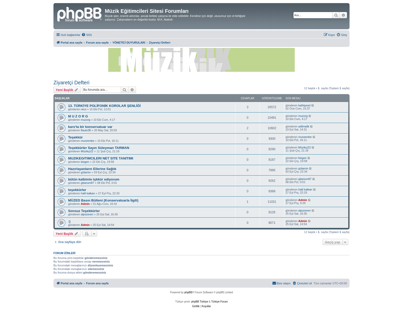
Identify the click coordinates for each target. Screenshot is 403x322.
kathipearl (304, 105)
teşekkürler (77, 190)
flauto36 (86, 130)
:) (69, 221)
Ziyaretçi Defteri (71, 82)
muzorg (85, 119)
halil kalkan (88, 193)
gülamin (86, 172)
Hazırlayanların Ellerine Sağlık (92, 169)
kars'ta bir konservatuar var (90, 127)
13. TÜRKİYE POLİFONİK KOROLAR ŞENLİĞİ (104, 106)
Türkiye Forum (219, 301)
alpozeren (87, 214)
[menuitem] (86, 35)
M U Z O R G (78, 116)
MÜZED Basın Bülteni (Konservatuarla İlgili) (103, 200)
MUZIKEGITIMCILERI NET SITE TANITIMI (100, 158)
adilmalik (303, 126)
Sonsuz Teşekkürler (84, 211)
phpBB (188, 292)
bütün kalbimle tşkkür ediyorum (93, 179)
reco (83, 109)
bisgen (85, 161)
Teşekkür (75, 137)
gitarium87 (87, 182)
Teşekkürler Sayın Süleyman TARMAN (98, 148)
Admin (85, 203)
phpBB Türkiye (199, 301)
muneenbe (87, 140)
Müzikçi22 (87, 151)
